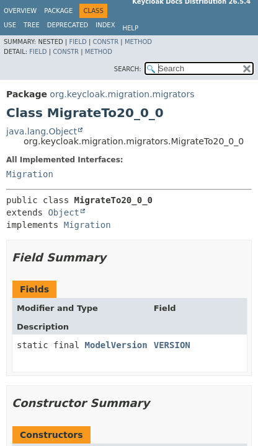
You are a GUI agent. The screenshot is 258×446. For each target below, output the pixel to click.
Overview (20, 10)
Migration (29, 174)
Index (105, 25)
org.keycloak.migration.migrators (122, 94)
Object (63, 212)
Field (77, 41)
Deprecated (68, 25)
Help (130, 28)
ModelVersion (116, 345)
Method (138, 41)
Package (58, 10)
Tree (32, 25)
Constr (105, 41)
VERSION (172, 345)
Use (10, 25)
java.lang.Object (41, 131)
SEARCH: (127, 69)
